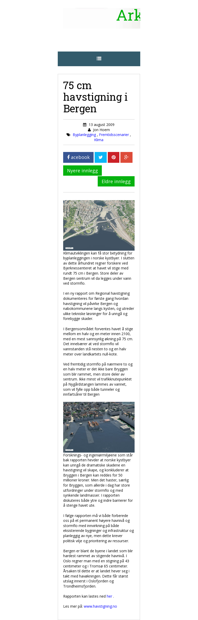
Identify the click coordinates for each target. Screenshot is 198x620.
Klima (98, 139)
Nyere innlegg (82, 170)
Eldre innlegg (116, 181)
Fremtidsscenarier (114, 134)
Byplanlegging (85, 134)
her (110, 596)
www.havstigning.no (100, 606)
